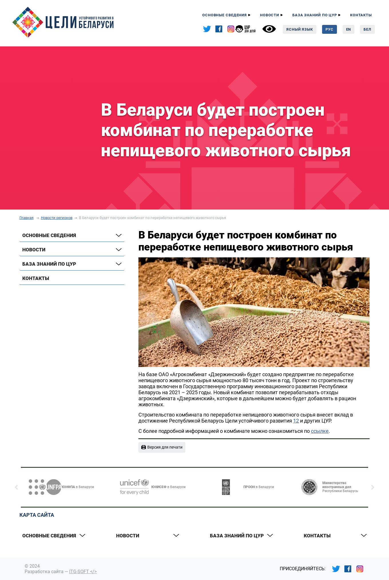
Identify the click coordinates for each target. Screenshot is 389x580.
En (348, 29)
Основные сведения (224, 15)
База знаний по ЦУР (314, 15)
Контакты (361, 15)
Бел (367, 29)
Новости (269, 15)
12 (296, 421)
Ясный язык (299, 29)
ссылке (320, 431)
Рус (330, 29)
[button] (16, 487)
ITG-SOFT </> (83, 571)
